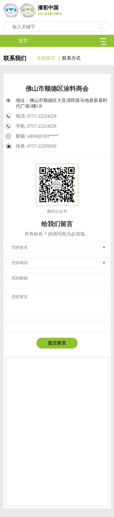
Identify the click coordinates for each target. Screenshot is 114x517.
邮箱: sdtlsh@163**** (37, 136)
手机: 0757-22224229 (36, 126)
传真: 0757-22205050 (36, 146)
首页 (23, 40)
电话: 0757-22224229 (36, 116)
